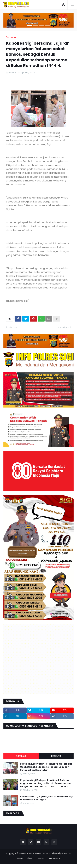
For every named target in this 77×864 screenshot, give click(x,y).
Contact (40, 858)
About (30, 858)
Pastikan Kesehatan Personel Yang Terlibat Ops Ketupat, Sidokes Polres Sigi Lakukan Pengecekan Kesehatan (46, 767)
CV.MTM (66, 853)
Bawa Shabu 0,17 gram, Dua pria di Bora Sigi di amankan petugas (46, 798)
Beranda (11, 37)
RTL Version (54, 858)
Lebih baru (13, 327)
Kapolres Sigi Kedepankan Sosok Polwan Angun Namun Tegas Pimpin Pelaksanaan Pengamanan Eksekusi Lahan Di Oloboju (45, 783)
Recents (56, 756)
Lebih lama (63, 327)
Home (19, 858)
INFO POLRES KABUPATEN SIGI (34, 853)
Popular (21, 756)
